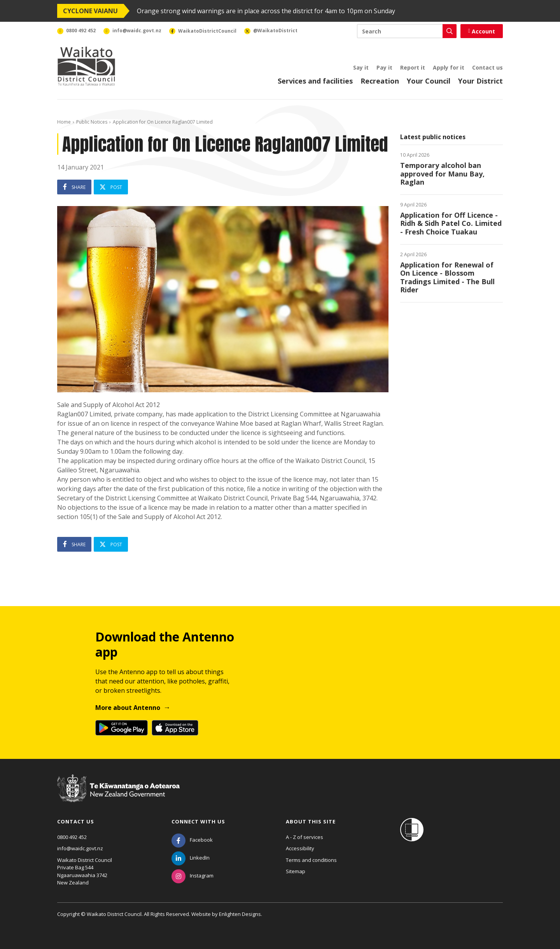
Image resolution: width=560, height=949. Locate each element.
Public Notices (91, 122)
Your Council (428, 81)
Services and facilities (315, 81)
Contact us (487, 67)
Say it (361, 67)
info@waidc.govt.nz (80, 848)
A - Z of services (304, 837)
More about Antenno (127, 707)
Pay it (384, 67)
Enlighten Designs (240, 914)
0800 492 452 (72, 837)
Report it (412, 67)
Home (64, 122)
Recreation (379, 81)
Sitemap (295, 871)
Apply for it (448, 67)
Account (481, 31)
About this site (311, 821)
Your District (480, 81)
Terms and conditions (311, 859)
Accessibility (300, 848)
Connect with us (198, 821)
